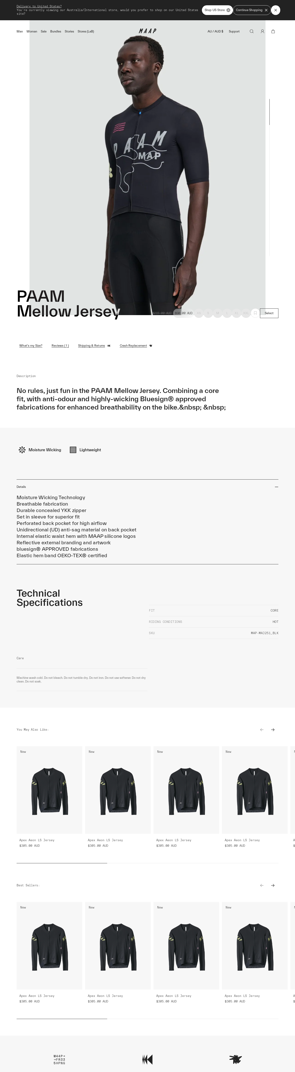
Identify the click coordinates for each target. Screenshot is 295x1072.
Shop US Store (217, 10)
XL (237, 313)
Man (20, 31)
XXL (246, 313)
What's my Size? (30, 345)
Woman (32, 31)
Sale (44, 31)
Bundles (55, 31)
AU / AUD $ (215, 31)
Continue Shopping (252, 10)
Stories (69, 31)
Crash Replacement (136, 346)
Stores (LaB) (86, 31)
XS (199, 313)
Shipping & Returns (94, 346)
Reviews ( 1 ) (60, 345)
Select (269, 313)
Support (234, 31)
